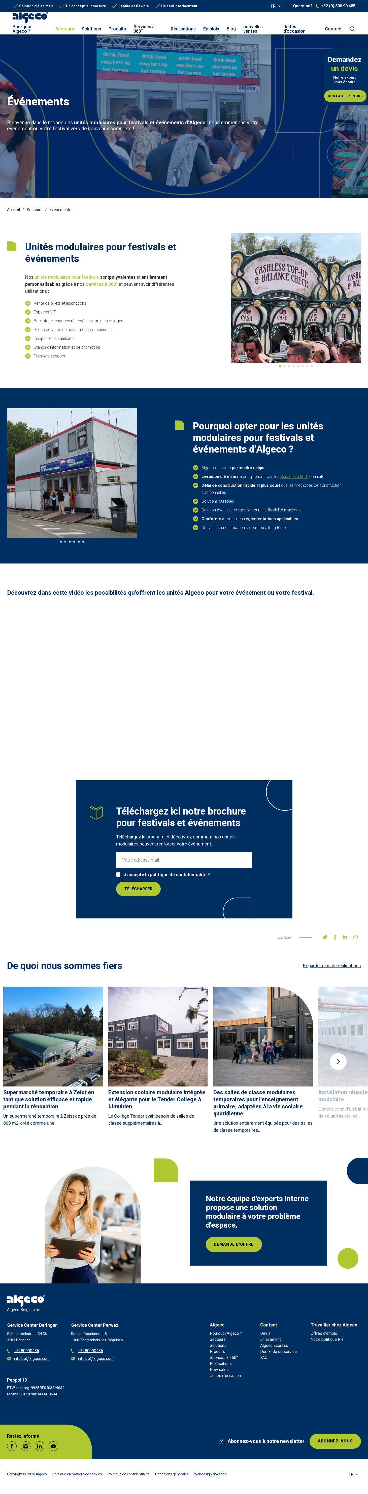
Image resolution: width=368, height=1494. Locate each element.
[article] (53, 1058)
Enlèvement (270, 1339)
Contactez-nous (345, 96)
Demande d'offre (234, 1244)
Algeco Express (274, 1345)
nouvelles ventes (253, 28)
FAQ (263, 1357)
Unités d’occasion (294, 28)
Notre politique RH (327, 1339)
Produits (117, 29)
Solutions (91, 29)
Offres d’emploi (324, 1333)
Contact (333, 29)
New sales (219, 1369)
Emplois (211, 29)
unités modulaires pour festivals (67, 277)
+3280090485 (23, 1351)
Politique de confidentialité (129, 1474)
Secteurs (64, 29)
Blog (231, 29)
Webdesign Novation (210, 1474)
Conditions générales (172, 1474)
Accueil (13, 209)
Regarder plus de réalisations (332, 965)
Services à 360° (144, 28)
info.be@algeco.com (28, 1359)
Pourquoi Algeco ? (22, 28)
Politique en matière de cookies (77, 1474)
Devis (265, 1333)
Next (338, 1061)
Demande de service (278, 1351)
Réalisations (183, 29)
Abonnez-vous (335, 1441)
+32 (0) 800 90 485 (338, 6)
